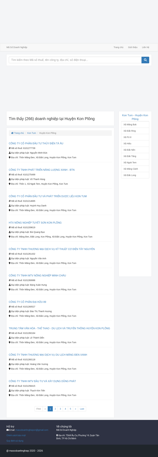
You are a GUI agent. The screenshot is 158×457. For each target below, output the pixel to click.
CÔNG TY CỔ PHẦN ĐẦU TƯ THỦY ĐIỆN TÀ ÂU (36, 143)
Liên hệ (145, 47)
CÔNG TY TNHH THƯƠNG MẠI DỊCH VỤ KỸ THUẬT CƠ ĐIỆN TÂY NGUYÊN (52, 249)
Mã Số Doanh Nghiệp (16, 47)
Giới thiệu (132, 47)
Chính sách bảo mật (16, 435)
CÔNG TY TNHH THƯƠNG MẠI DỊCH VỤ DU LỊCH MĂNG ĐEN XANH (48, 354)
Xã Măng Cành (131, 169)
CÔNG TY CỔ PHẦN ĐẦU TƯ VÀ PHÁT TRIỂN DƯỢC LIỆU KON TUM (48, 196)
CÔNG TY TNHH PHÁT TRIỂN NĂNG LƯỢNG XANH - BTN (42, 170)
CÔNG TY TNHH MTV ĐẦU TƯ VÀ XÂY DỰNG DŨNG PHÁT (42, 381)
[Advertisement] (79, 21)
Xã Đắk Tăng (130, 156)
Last (82, 409)
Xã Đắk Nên (129, 150)
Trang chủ (119, 47)
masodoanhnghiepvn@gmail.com (31, 430)
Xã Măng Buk (130, 124)
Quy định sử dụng (14, 441)
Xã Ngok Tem (130, 162)
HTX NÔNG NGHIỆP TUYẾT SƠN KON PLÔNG (35, 222)
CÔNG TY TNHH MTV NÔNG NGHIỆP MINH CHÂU (37, 275)
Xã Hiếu (127, 143)
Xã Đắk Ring (130, 131)
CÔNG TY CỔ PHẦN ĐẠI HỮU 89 (27, 302)
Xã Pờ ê (127, 137)
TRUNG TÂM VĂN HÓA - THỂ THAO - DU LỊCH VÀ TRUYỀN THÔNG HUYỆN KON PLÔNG (59, 328)
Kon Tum (31, 133)
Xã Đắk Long (130, 175)
